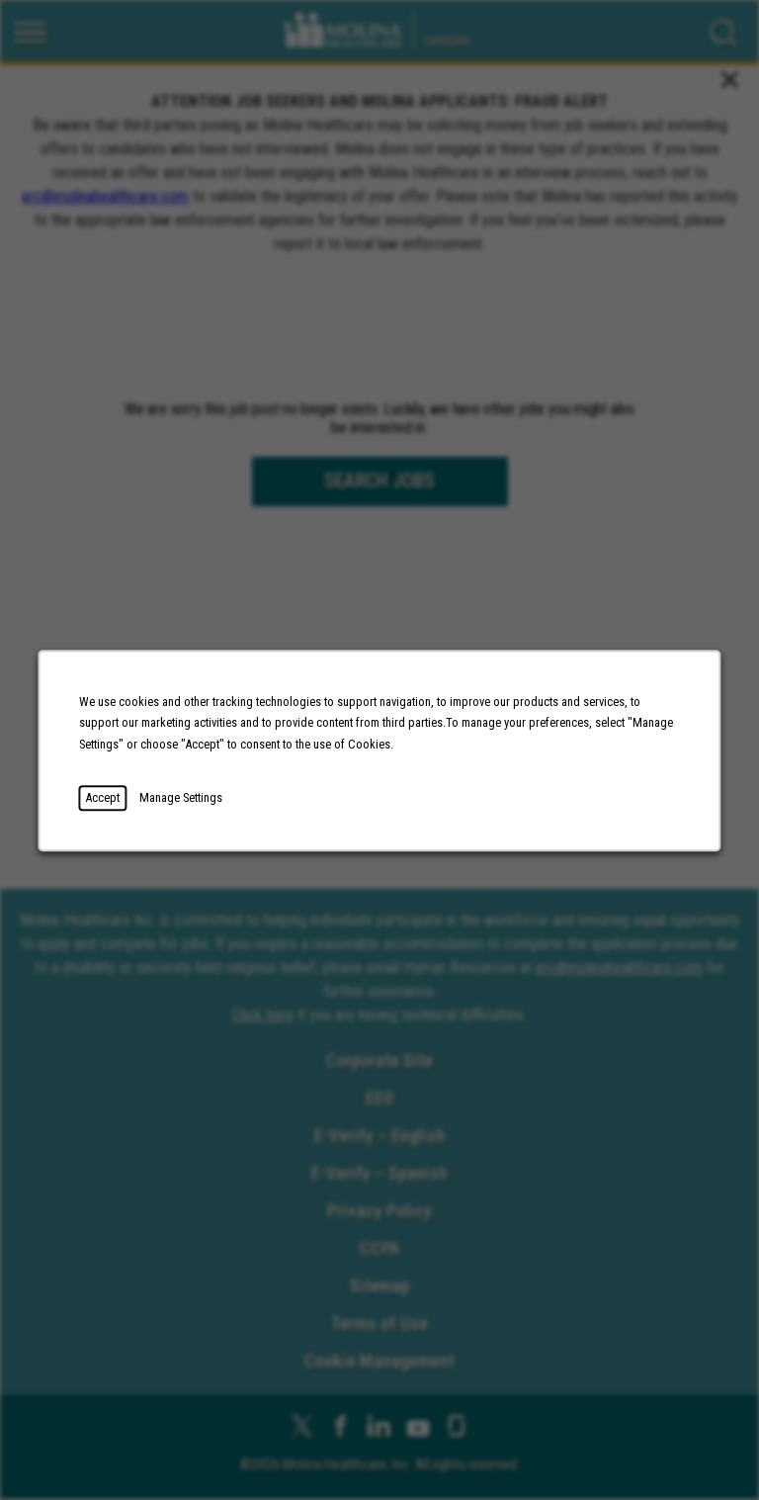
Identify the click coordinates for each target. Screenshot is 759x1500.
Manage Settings (183, 799)
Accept (106, 799)
